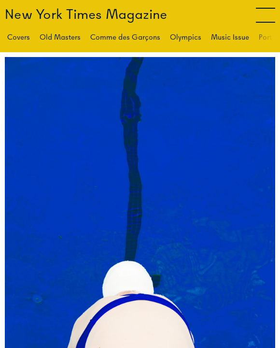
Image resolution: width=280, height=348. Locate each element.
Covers (18, 37)
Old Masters (60, 37)
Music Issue (230, 37)
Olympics (185, 37)
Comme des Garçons (125, 37)
